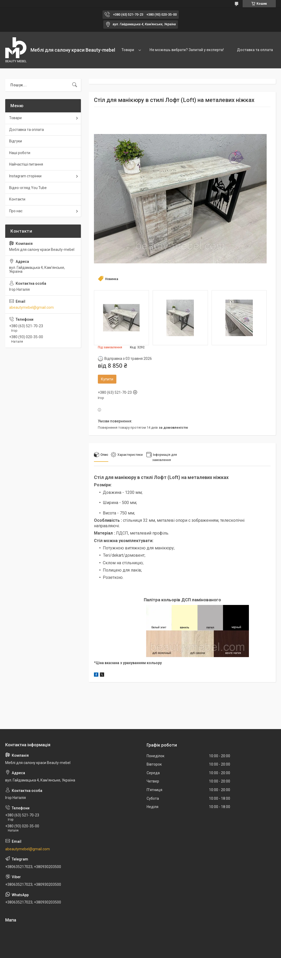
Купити (107, 379)
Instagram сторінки (25, 176)
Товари (128, 50)
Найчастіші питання (26, 164)
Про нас (15, 211)
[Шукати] (74, 85)
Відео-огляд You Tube (28, 188)
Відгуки (15, 141)
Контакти (17, 199)
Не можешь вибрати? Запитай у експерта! (187, 50)
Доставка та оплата (255, 50)
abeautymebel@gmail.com (31, 307)
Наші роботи (19, 153)
